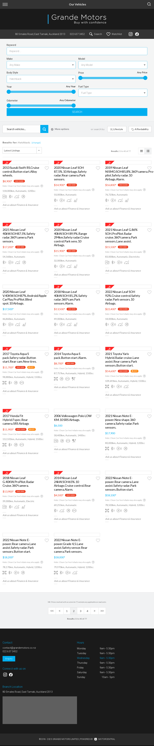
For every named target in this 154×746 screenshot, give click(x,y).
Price (81, 72)
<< (53, 612)
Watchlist (114, 34)
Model (81, 58)
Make (10, 58)
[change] (36, 143)
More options (60, 129)
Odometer (12, 100)
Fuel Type (83, 86)
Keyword (11, 45)
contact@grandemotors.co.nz (19, 648)
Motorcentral (104, 739)
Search (95, 34)
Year (9, 86)
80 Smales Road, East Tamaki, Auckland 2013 (40, 34)
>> (100, 612)
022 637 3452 (77, 34)
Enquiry (8, 659)
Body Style (12, 72)
